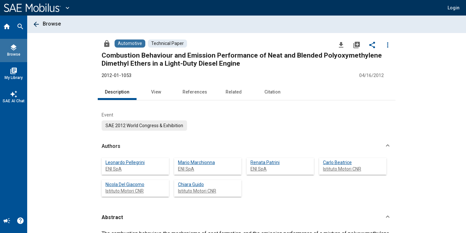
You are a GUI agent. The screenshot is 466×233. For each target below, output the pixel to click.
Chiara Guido (191, 184)
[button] (453, 8)
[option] (144, 125)
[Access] (106, 43)
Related (234, 91)
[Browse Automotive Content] (130, 43)
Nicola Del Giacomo (124, 184)
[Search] (20, 27)
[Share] (372, 44)
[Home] (7, 27)
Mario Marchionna (196, 162)
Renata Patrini (265, 162)
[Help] (20, 221)
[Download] (341, 44)
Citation (272, 91)
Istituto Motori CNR (342, 169)
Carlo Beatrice (337, 162)
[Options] (387, 44)
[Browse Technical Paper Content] (167, 43)
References (195, 91)
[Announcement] (7, 221)
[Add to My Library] (356, 44)
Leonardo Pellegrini (125, 162)
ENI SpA (113, 169)
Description (117, 91)
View (156, 91)
